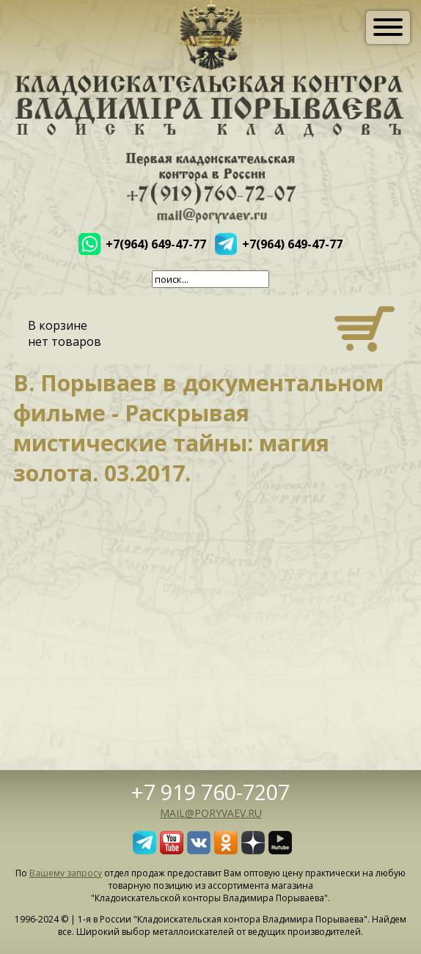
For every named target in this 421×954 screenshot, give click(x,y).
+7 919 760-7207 (210, 791)
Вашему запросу (65, 873)
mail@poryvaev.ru (211, 813)
